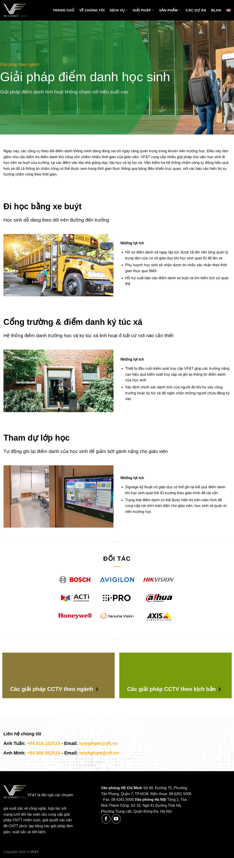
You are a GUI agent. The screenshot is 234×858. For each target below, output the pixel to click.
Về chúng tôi (92, 10)
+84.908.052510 (43, 752)
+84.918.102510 (43, 743)
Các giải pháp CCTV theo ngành (54, 689)
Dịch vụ (119, 10)
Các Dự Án (196, 10)
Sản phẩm (170, 10)
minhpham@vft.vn (99, 752)
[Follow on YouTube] (116, 819)
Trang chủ (63, 10)
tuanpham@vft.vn (98, 743)
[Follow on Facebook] (106, 819)
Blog (216, 10)
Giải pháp (143, 10)
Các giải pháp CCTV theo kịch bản (174, 689)
